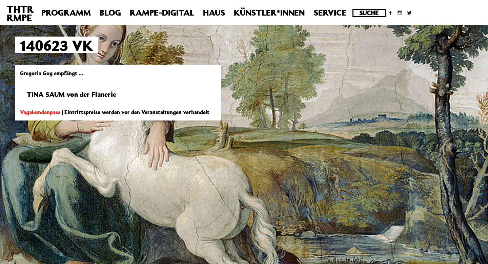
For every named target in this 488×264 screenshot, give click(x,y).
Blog (110, 12)
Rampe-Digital (162, 12)
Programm (66, 12)
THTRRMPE (20, 13)
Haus (214, 12)
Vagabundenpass (40, 112)
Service (329, 12)
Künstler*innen (269, 12)
